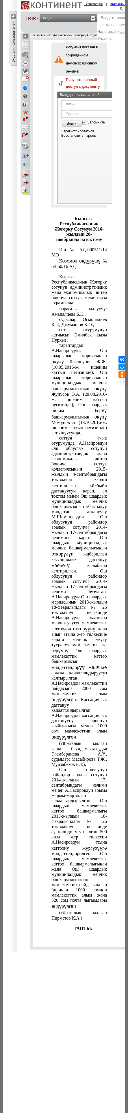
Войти (72, 123)
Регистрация (93, 4)
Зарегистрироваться (77, 131)
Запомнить (96, 122)
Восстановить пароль (78, 136)
